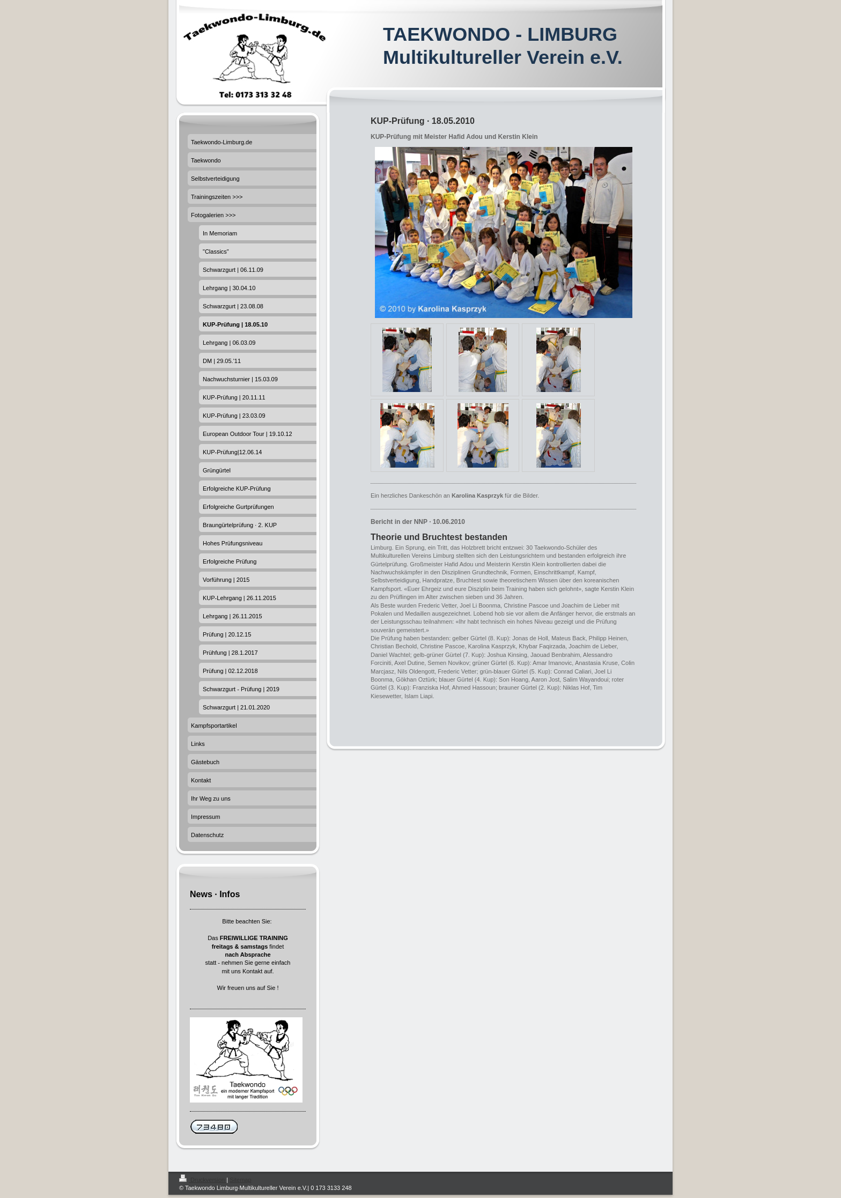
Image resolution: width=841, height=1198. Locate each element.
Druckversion (202, 1180)
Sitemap (240, 1180)
